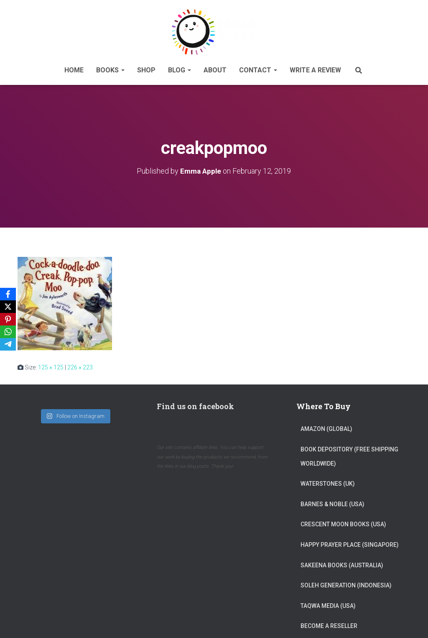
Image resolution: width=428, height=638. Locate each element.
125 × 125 (51, 364)
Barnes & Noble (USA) (332, 501)
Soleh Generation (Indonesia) (346, 582)
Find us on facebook (195, 404)
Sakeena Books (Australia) (342, 562)
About (215, 68)
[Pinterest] (8, 319)
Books (110, 68)
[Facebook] (8, 294)
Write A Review (315, 68)
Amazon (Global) (326, 426)
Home (74, 68)
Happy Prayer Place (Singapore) (350, 541)
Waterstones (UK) (328, 481)
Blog (179, 68)
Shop (146, 68)
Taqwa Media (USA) (328, 603)
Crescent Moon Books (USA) (343, 521)
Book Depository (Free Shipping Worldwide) (349, 453)
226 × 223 (80, 364)
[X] (8, 306)
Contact (258, 68)
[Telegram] (8, 344)
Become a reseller (329, 623)
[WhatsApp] (8, 331)
